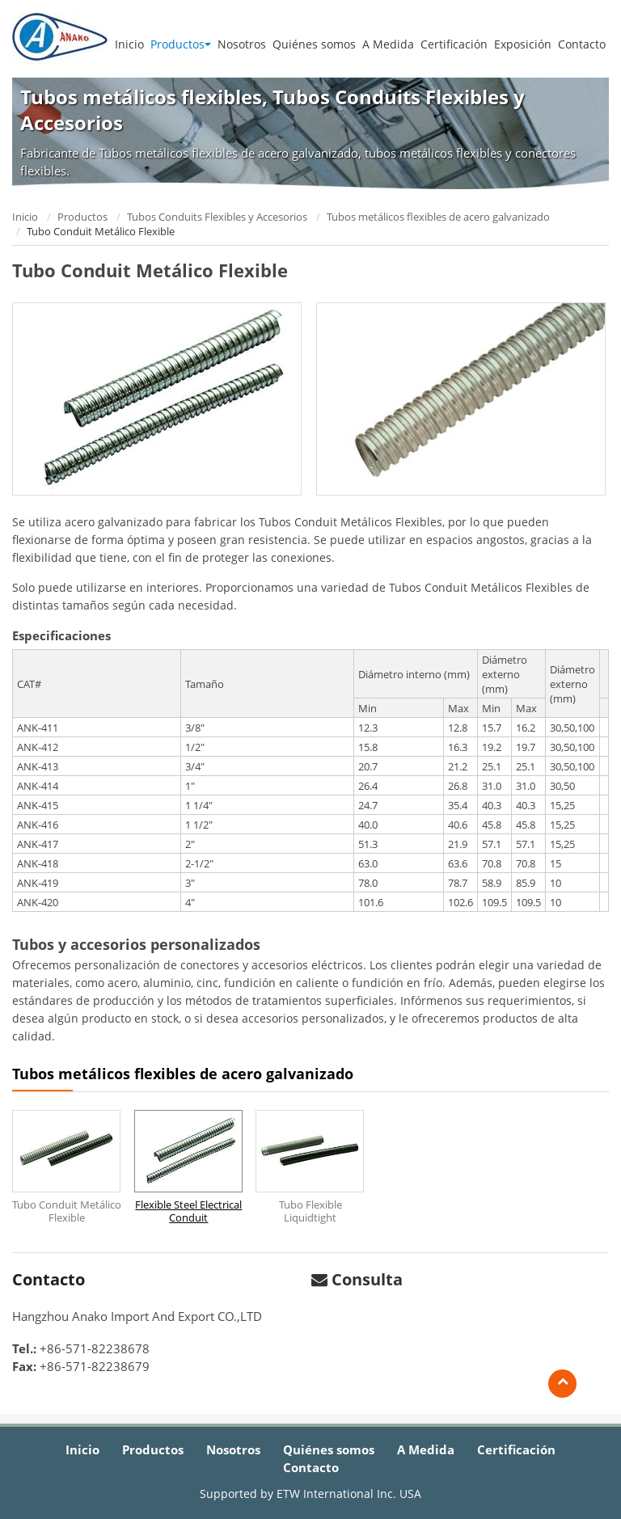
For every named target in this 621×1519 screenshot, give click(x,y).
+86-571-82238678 (95, 1348)
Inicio (129, 44)
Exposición (522, 44)
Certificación (454, 44)
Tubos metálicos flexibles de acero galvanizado (438, 216)
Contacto (582, 44)
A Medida (388, 44)
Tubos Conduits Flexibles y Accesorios (217, 216)
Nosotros (242, 44)
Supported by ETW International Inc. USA (310, 1493)
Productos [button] (180, 44)
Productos (82, 216)
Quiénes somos (314, 44)
